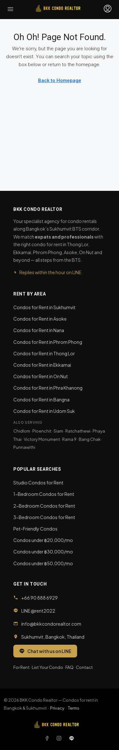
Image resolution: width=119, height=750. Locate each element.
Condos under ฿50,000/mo (43, 563)
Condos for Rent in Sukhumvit (44, 307)
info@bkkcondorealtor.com (51, 624)
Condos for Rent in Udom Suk (44, 411)
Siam (58, 431)
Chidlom (21, 431)
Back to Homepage (59, 80)
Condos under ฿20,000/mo (43, 540)
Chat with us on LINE (45, 651)
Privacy (57, 708)
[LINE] (71, 738)
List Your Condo (47, 667)
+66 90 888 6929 (39, 598)
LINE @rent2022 (38, 611)
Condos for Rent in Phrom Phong (47, 342)
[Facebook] (48, 738)
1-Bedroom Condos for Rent (43, 494)
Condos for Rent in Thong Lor (44, 353)
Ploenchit (41, 431)
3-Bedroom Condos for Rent (44, 517)
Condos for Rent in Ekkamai (42, 365)
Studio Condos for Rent (38, 482)
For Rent (21, 667)
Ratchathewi (77, 431)
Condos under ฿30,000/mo (43, 551)
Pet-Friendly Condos (35, 528)
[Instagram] (60, 738)
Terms (73, 708)
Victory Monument (42, 439)
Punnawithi (24, 447)
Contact (84, 667)
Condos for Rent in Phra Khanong (48, 388)
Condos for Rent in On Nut (40, 376)
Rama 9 (69, 439)
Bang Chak (90, 439)
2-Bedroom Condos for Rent (44, 506)
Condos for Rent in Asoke (40, 319)
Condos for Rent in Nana (38, 330)
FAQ (69, 667)
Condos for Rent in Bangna (41, 399)
